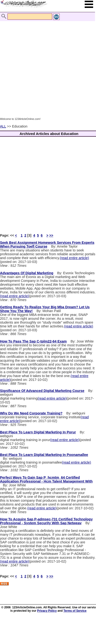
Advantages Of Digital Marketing (26, 273)
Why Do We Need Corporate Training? (31, 413)
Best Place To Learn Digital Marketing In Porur (38, 432)
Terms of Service (75, 610)
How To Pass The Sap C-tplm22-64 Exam (33, 341)
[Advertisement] (47, 69)
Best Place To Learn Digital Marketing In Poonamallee (44, 455)
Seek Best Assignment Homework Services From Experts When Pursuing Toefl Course (47, 244)
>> (51, 235)
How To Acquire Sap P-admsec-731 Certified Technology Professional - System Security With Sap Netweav (46, 521)
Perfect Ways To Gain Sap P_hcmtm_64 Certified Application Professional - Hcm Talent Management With (46, 479)
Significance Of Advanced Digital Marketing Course (42, 391)
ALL (3, 126)
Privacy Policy (47, 610)
